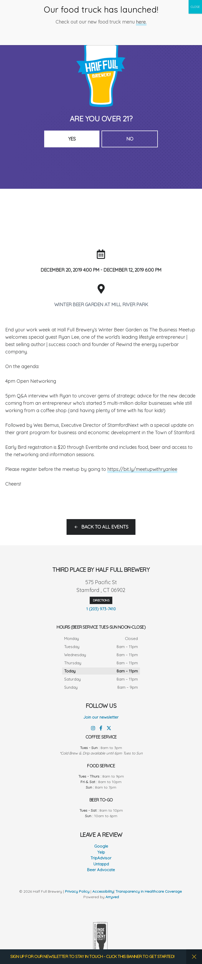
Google (101, 846)
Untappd (101, 863)
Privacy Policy (77, 891)
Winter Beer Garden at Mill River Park (101, 304)
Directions (101, 600)
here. (141, 17)
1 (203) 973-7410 (101, 608)
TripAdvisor (101, 857)
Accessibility (103, 891)
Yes (72, 139)
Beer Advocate (101, 869)
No (129, 139)
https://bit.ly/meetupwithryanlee (142, 469)
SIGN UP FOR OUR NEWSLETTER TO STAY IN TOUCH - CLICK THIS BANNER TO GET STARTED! (93, 956)
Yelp (101, 852)
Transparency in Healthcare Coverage (149, 891)
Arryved (112, 897)
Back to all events (104, 527)
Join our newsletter (101, 717)
